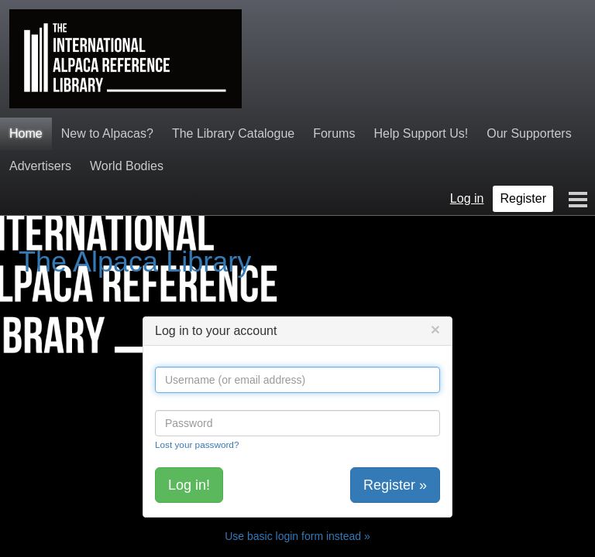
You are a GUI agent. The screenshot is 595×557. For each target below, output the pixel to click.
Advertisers (40, 166)
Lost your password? (197, 444)
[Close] (435, 329)
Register (523, 198)
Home (26, 133)
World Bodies (126, 166)
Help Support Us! (420, 133)
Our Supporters (529, 133)
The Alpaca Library (135, 262)
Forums (334, 133)
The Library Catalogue (233, 133)
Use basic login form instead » (297, 536)
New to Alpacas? (107, 133)
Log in (467, 198)
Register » (395, 485)
